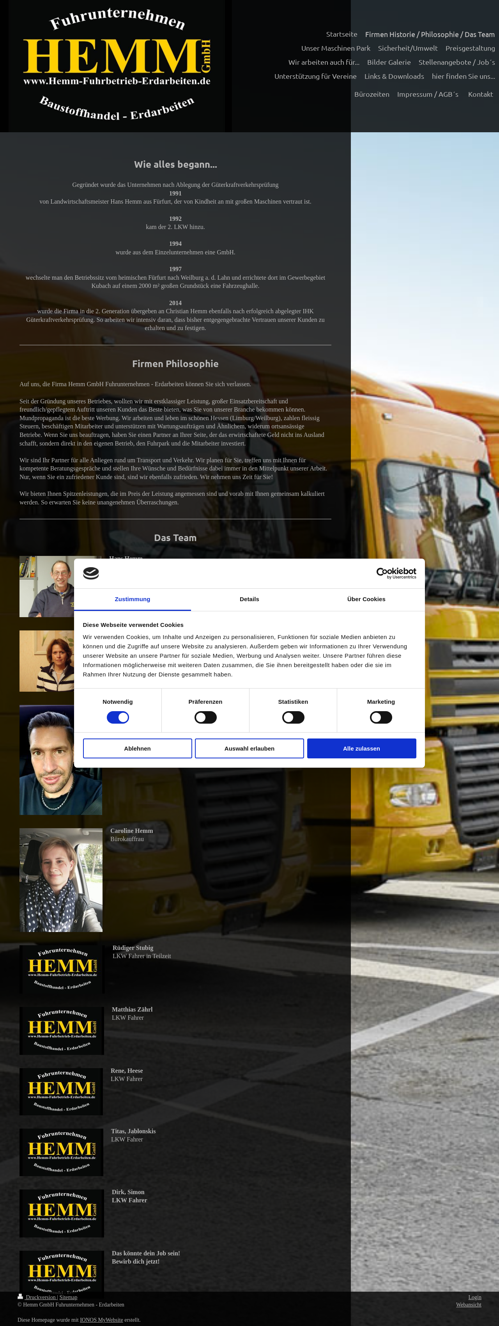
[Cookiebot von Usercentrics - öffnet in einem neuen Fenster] (382, 573)
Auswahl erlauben (249, 748)
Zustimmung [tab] (132, 599)
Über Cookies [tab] (366, 599)
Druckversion (37, 1297)
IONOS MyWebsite (101, 1320)
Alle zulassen (361, 748)
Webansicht (468, 1305)
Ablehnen (137, 748)
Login (475, 1297)
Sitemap (69, 1297)
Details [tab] (249, 599)
